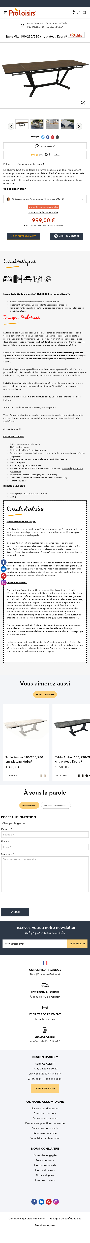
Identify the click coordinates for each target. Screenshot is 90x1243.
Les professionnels (45, 1165)
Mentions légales (45, 1225)
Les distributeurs (45, 1170)
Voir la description (14, 189)
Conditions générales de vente (27, 1218)
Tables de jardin (52, 23)
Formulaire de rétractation (45, 1138)
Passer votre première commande (45, 1123)
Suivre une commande (45, 1128)
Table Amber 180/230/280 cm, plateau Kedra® (24, 759)
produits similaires (45, 694)
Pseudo (6, 829)
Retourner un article (45, 1133)
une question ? (29, 805)
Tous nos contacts (45, 1180)
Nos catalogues (45, 1175)
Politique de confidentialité (65, 1218)
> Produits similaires (23, 236)
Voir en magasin (66, 236)
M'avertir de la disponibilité (43, 212)
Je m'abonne (77, 943)
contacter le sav (45, 1088)
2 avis (56, 154)
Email (5, 841)
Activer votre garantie (45, 1118)
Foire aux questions (45, 1113)
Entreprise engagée (45, 1155)
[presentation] (26, 901)
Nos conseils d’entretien (45, 1108)
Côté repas (39, 23)
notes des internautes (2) (56, 805)
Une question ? (48, 146)
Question (7, 854)
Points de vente (45, 1160)
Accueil (30, 23)
